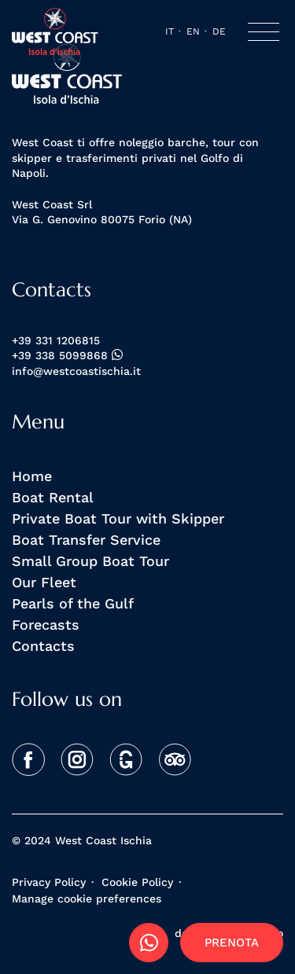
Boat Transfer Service (86, 539)
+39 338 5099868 (67, 355)
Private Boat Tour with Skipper (118, 518)
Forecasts (45, 624)
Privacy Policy (49, 882)
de (219, 31)
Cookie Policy (137, 882)
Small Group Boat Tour (90, 560)
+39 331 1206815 (56, 340)
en (193, 31)
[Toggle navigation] (263, 32)
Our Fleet (44, 582)
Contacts (43, 645)
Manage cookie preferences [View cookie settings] (86, 898)
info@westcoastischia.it (76, 371)
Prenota (232, 942)
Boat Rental (53, 497)
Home (32, 475)
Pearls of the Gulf (73, 603)
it (169, 31)
